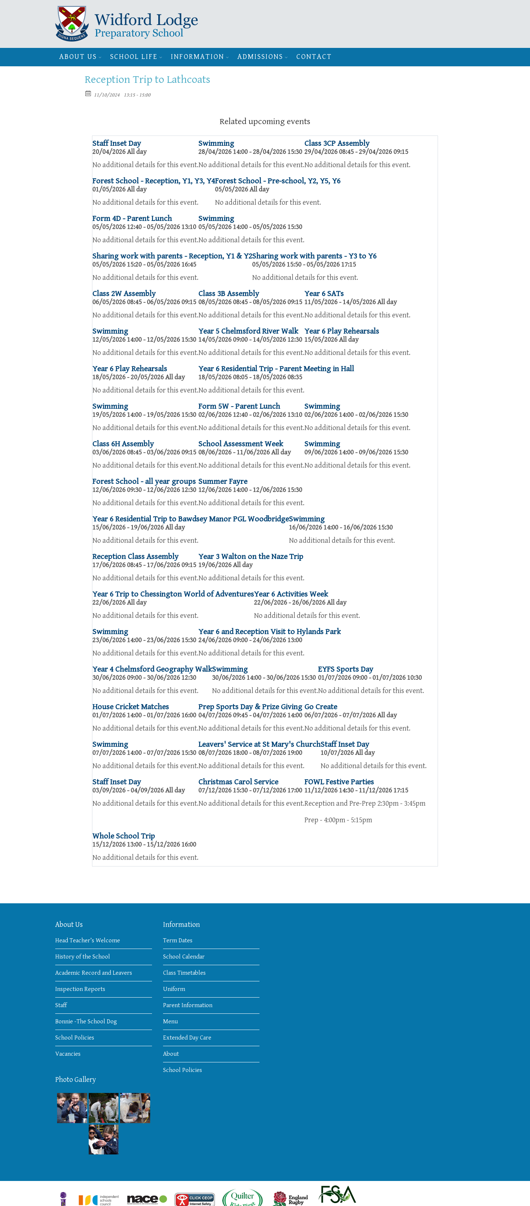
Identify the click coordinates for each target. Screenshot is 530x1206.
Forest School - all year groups (144, 481)
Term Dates (177, 940)
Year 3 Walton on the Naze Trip (250, 556)
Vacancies (68, 1054)
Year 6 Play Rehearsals (341, 331)
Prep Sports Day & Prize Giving (250, 706)
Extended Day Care (187, 1037)
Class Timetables (184, 973)
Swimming (216, 143)
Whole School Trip (123, 836)
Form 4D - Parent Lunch (132, 218)
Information (197, 57)
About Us (78, 57)
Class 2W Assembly (124, 293)
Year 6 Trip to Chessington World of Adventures (173, 594)
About (171, 1054)
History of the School (82, 956)
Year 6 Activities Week (291, 594)
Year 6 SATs (324, 293)
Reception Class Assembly (135, 556)
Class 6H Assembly (123, 444)
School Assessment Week (240, 444)
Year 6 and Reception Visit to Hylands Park (269, 631)
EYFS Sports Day (345, 669)
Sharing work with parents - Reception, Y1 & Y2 (172, 256)
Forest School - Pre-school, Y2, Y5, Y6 (277, 181)
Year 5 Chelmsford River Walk (248, 331)
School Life (134, 57)
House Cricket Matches (130, 706)
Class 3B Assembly (228, 293)
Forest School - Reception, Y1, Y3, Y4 (153, 181)
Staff (61, 1005)
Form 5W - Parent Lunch (239, 406)
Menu (170, 1021)
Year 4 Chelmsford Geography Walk (152, 669)
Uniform (174, 989)
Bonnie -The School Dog (86, 1021)
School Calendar (184, 956)
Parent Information (187, 1005)
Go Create (320, 706)
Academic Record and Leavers (93, 973)
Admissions (260, 57)
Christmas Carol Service (238, 782)
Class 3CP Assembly (337, 143)
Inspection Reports (80, 989)
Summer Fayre (222, 481)
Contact (314, 57)
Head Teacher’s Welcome (87, 940)
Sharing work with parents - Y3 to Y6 (314, 256)
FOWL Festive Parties (339, 782)
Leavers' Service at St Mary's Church (259, 744)
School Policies (74, 1037)
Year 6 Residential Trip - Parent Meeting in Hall (276, 368)
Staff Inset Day (116, 143)
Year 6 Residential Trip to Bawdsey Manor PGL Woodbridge (190, 519)
